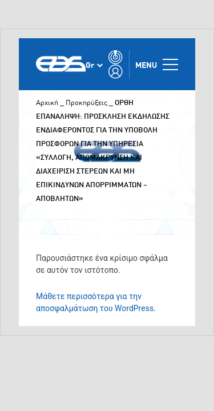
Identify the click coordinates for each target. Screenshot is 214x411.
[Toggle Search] (115, 57)
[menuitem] (94, 64)
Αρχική (47, 102)
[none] (94, 64)
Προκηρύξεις (86, 102)
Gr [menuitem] (90, 64)
